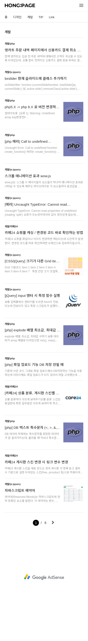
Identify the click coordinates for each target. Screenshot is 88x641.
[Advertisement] (44, 577)
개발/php (10, 43)
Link (51, 17)
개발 (30, 17)
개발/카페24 (11, 226)
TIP (40, 17)
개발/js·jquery (13, 72)
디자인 (17, 17)
